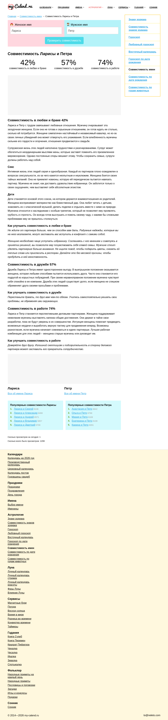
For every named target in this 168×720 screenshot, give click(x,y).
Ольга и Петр (79, 413)
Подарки (13, 697)
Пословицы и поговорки (21, 685)
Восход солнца (16, 610)
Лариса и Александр (26, 413)
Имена (78, 7)
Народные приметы (19, 681)
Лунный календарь (19, 571)
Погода (12, 606)
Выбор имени (15, 504)
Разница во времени (19, 618)
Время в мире (16, 614)
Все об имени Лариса (20, 393)
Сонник (153, 7)
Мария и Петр (80, 417)
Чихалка (12, 648)
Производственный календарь (19, 463)
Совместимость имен (142, 69)
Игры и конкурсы (17, 693)
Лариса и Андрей (24, 417)
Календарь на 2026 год (21, 458)
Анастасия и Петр (82, 409)
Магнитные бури (17, 603)
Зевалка (12, 660)
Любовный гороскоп (141, 44)
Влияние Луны (16, 592)
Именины (13, 508)
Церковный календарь (21, 469)
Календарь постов (18, 473)
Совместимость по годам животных (18, 560)
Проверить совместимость (64, 40)
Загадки (12, 689)
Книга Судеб (15, 636)
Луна (110, 7)
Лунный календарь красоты (19, 583)
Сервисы (123, 7)
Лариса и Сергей (23, 409)
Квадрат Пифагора (19, 644)
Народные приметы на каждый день (21, 676)
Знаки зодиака (137, 19)
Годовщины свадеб (19, 476)
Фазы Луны (14, 589)
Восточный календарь (142, 51)
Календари (45, 7)
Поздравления (16, 490)
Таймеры (13, 626)
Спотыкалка (15, 664)
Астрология (95, 7)
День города (15, 494)
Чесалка (12, 652)
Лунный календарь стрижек (19, 576)
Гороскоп (134, 37)
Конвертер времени (19, 622)
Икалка (12, 656)
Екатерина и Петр (82, 421)
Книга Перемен (16, 640)
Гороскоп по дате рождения (18, 542)
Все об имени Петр (75, 393)
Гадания (138, 7)
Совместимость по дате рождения (21, 553)
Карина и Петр (80, 425)
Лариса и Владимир (25, 421)
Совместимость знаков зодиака (21, 524)
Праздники (63, 7)
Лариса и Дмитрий (24, 425)
